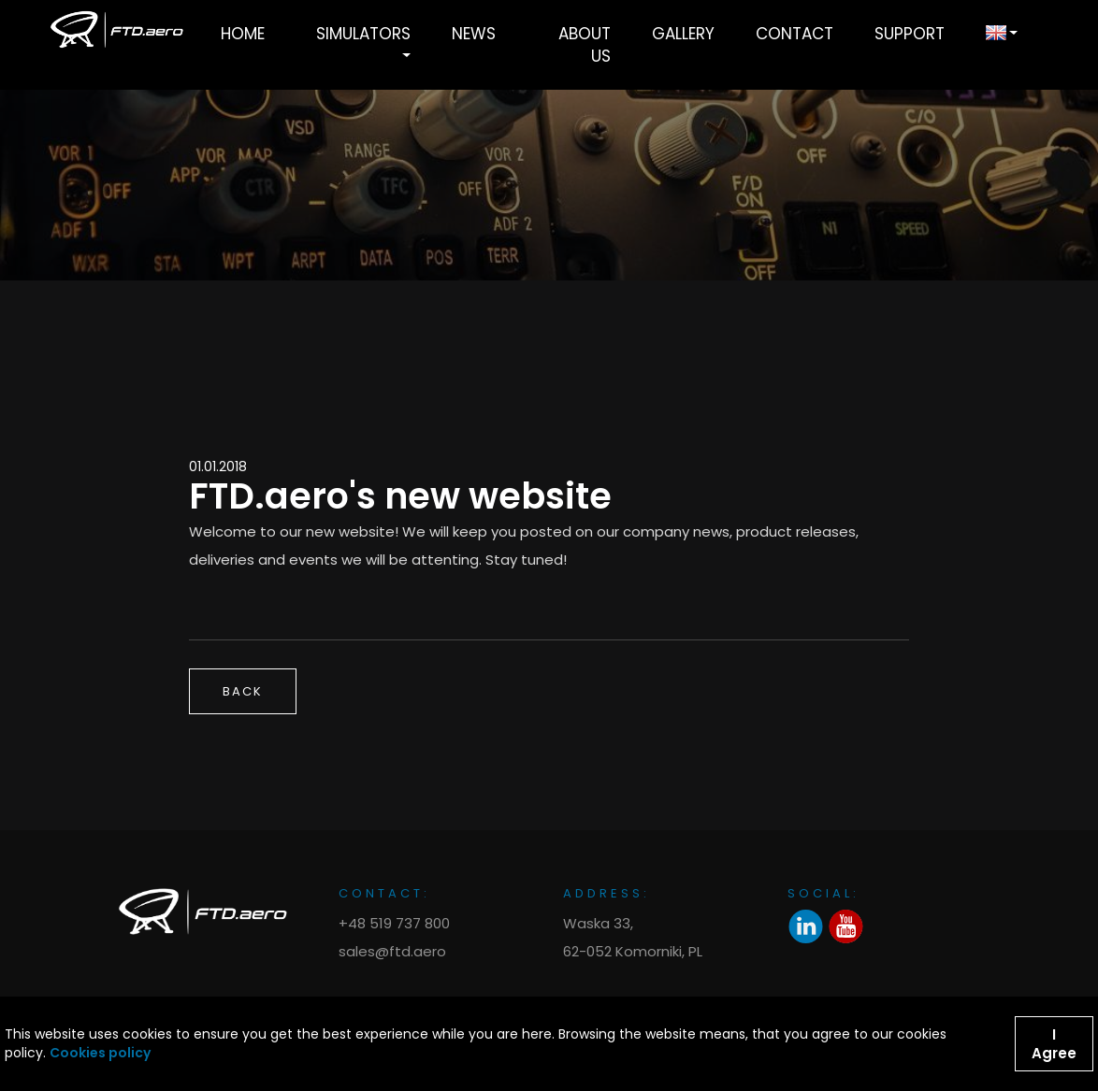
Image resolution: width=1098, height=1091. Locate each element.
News (474, 33)
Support (909, 33)
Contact (794, 33)
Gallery (683, 33)
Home (243, 33)
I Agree (1054, 1044)
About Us (584, 44)
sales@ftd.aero (392, 951)
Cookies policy (100, 1053)
